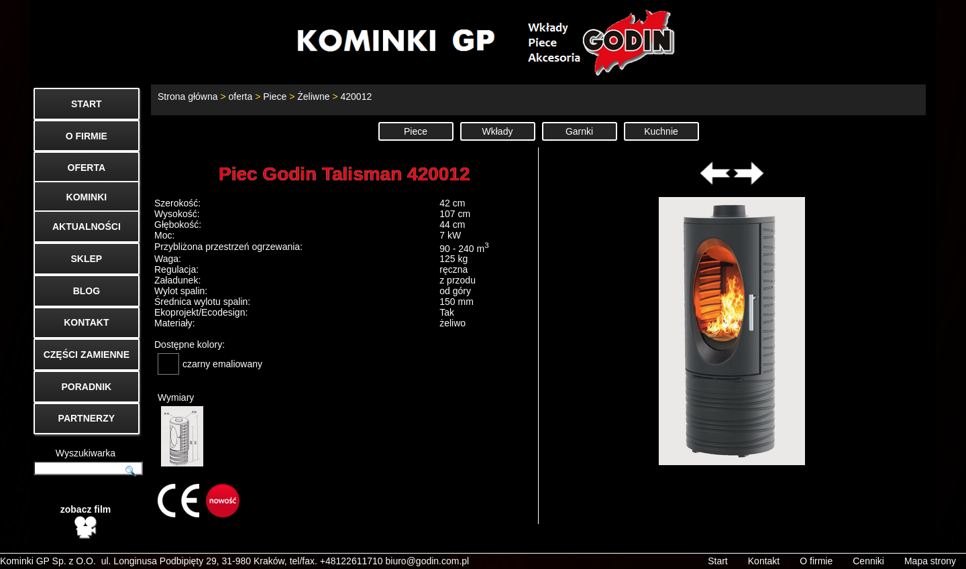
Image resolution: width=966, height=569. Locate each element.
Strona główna (188, 96)
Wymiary (180, 429)
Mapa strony (930, 553)
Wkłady (497, 131)
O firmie (816, 553)
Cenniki (868, 553)
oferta (240, 96)
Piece (274, 96)
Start (718, 553)
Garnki (579, 131)
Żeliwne (313, 96)
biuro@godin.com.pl (428, 553)
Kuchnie (661, 131)
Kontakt (764, 553)
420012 (356, 96)
